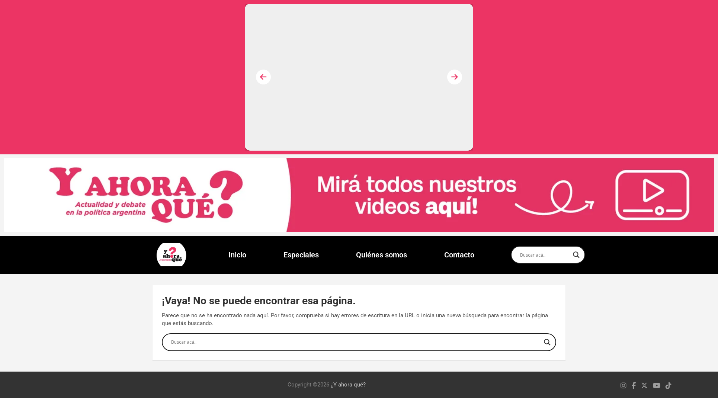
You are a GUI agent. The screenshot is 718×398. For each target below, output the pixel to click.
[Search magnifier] (576, 255)
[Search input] (544, 255)
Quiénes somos (381, 254)
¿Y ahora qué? (348, 384)
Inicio (237, 254)
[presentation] (263, 77)
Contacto (459, 254)
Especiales (301, 254)
